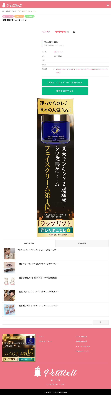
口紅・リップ (19, 16)
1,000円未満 (30, 16)
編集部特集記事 (81, 341)
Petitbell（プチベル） (50, 392)
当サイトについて (45, 341)
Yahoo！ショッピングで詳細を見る (64, 82)
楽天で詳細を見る (65, 90)
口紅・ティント (8, 16)
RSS (59, 380)
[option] (19, 34)
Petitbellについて (82, 351)
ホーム (41, 336)
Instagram (51, 380)
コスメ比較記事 (81, 336)
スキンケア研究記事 (83, 346)
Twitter (55, 380)
